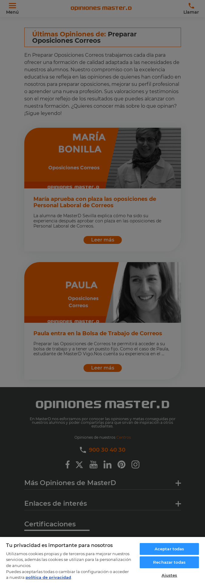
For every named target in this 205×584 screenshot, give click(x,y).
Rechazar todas (169, 562)
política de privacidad (48, 577)
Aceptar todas (169, 548)
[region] (102, 560)
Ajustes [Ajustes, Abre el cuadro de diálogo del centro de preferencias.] (169, 575)
